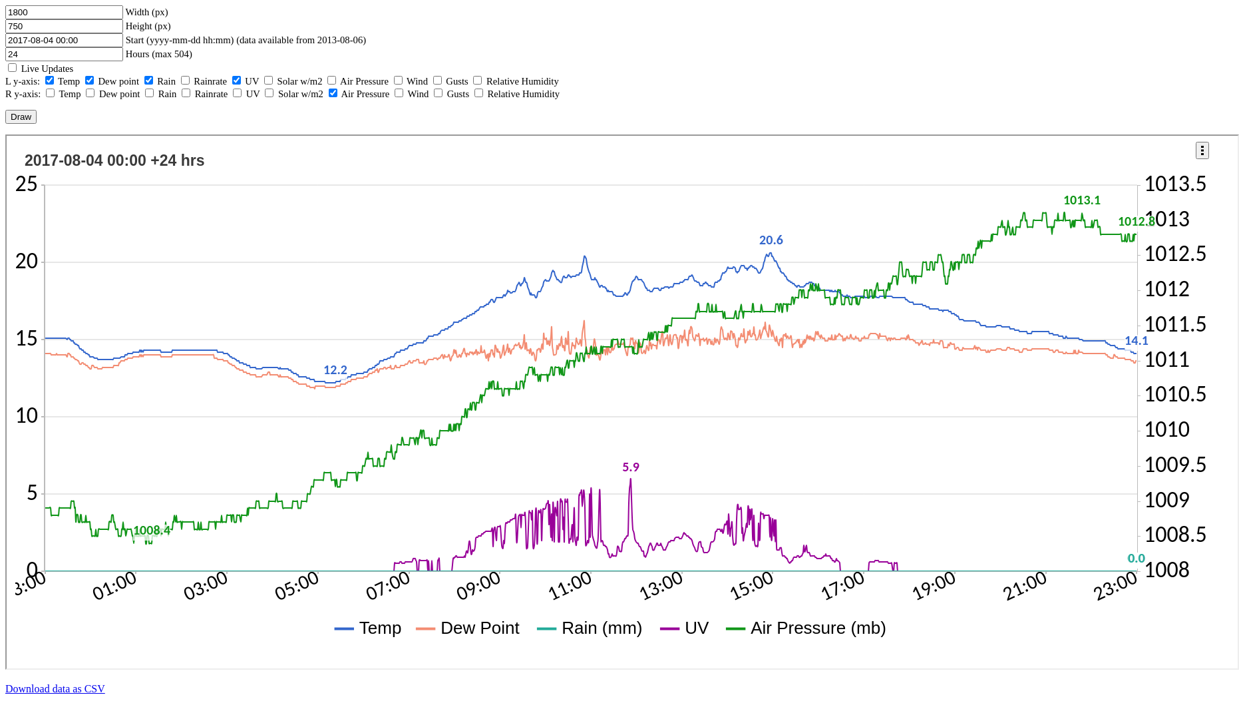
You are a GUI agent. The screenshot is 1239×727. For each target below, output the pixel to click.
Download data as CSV (55, 688)
